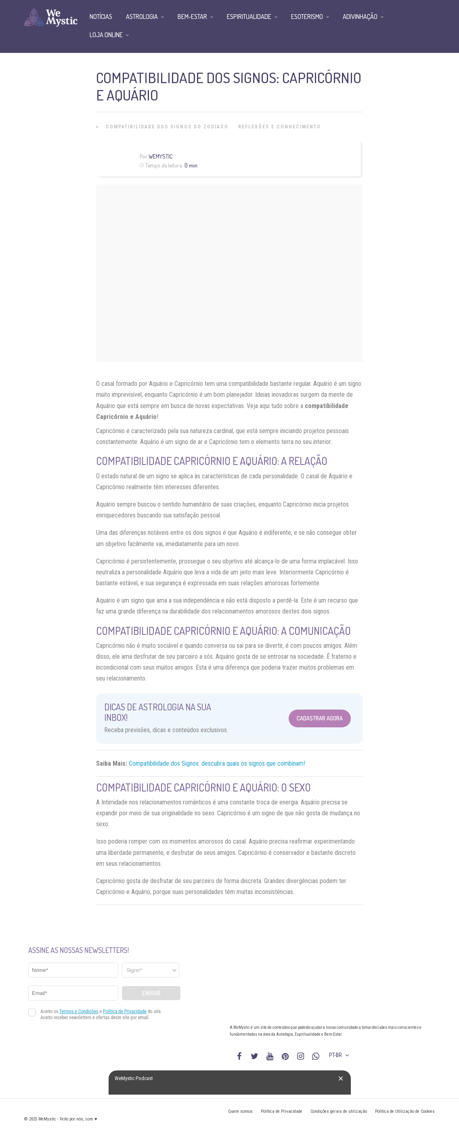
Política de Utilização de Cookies (405, 1111)
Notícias (101, 17)
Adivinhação (360, 17)
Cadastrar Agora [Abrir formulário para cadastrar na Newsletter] (320, 718)
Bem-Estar (192, 17)
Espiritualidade (249, 17)
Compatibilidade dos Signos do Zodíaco (167, 127)
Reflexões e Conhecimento (279, 127)
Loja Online (106, 35)
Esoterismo (307, 17)
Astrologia (142, 17)
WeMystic (160, 156)
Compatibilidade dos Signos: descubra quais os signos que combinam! (217, 763)
